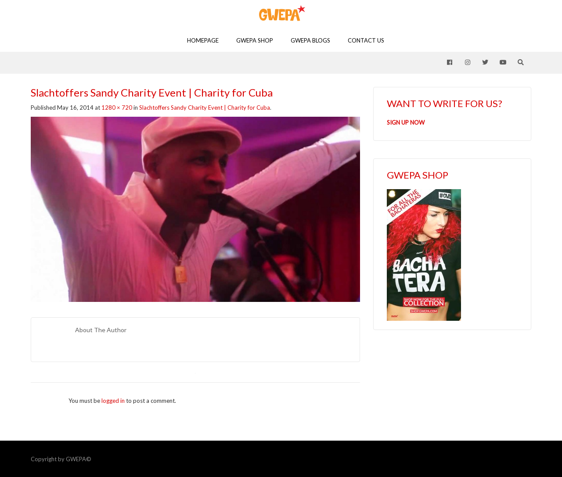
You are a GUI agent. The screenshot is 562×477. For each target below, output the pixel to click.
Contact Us (366, 40)
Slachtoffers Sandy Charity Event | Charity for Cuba (204, 107)
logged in (113, 400)
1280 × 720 (116, 107)
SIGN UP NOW (406, 122)
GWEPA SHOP (254, 40)
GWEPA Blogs (310, 40)
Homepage (203, 40)
